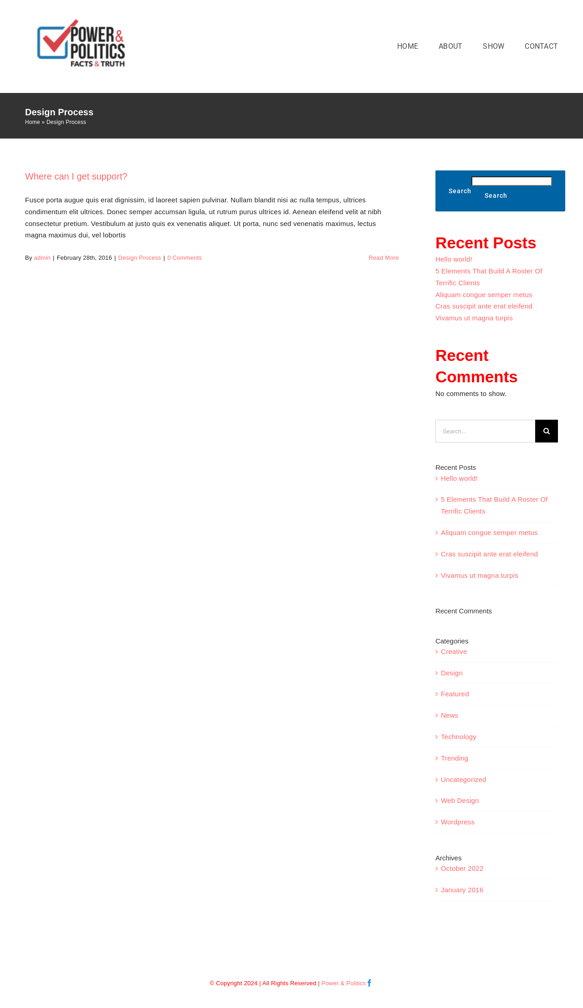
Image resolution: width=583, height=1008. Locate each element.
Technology (458, 737)
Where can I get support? (76, 176)
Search (460, 191)
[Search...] (485, 431)
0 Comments (184, 257)
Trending (454, 758)
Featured (455, 694)
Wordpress (458, 822)
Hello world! (453, 259)
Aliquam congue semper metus (483, 294)
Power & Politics (344, 983)
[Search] (546, 431)
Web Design (460, 800)
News (449, 715)
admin (42, 257)
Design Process (139, 257)
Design (452, 673)
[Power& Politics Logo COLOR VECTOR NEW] (82, 16)
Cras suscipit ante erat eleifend (483, 306)
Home (32, 122)
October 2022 (462, 868)
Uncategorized (463, 779)
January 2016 (462, 890)
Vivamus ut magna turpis (474, 318)
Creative (454, 651)
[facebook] (369, 983)
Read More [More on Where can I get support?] (384, 257)
